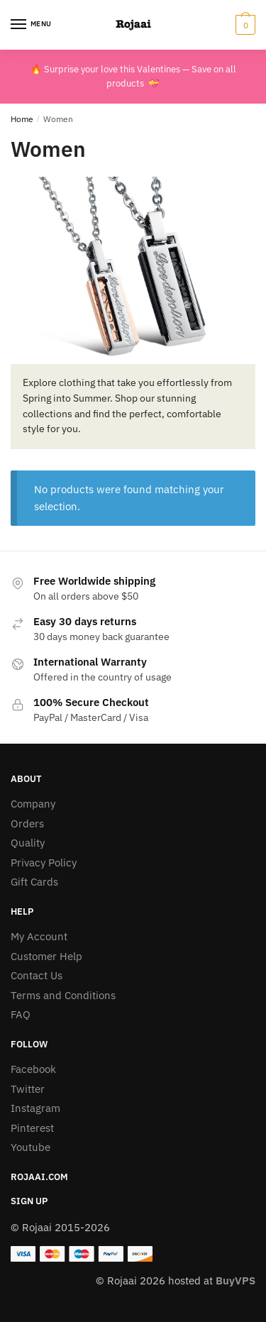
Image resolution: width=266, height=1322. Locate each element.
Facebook (33, 1069)
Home (22, 119)
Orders (27, 823)
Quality (28, 842)
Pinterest (32, 1128)
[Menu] (32, 24)
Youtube (30, 1147)
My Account (39, 936)
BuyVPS (235, 1280)
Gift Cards (34, 881)
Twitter (28, 1089)
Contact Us (36, 975)
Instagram (35, 1108)
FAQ (21, 1014)
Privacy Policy (44, 862)
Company (33, 803)
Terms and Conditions (63, 995)
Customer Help (46, 956)
